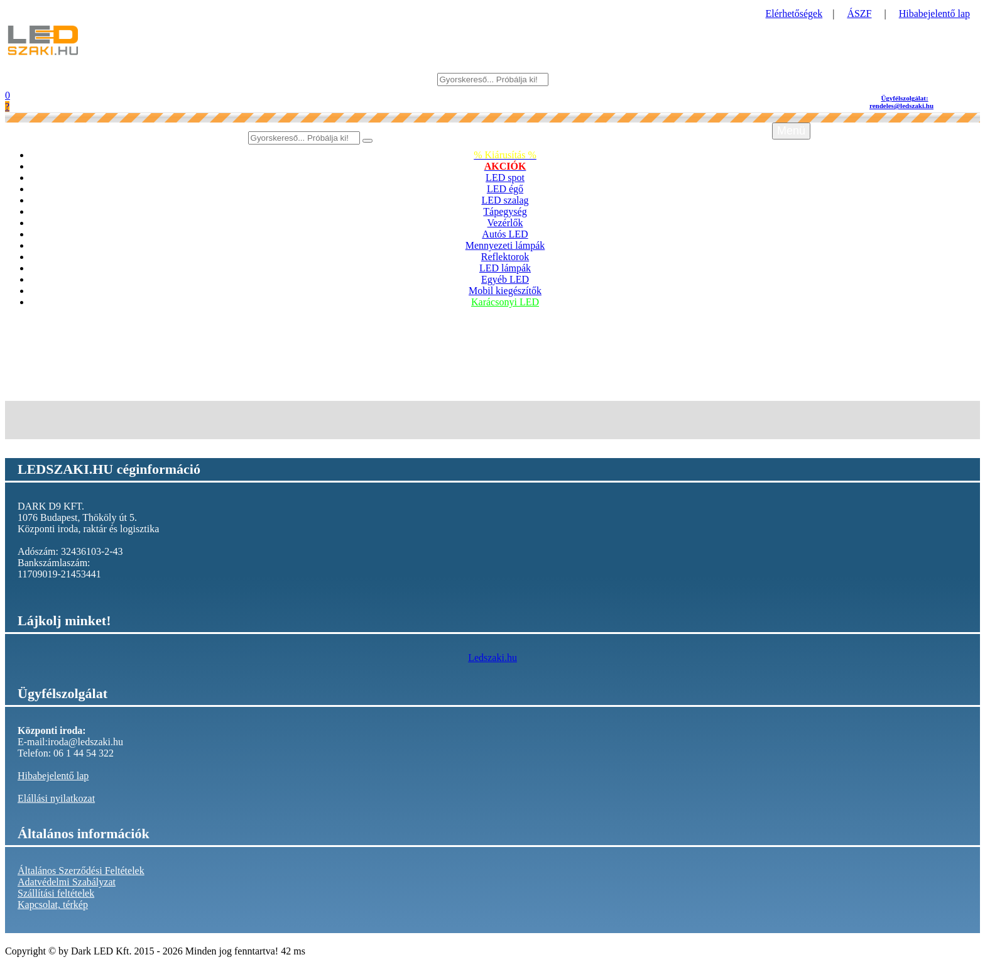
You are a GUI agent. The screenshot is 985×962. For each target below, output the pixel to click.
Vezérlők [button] (505, 222)
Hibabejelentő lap (934, 13)
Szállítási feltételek (56, 893)
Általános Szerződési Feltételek (81, 870)
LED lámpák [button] (505, 268)
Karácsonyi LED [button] (505, 302)
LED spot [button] (505, 177)
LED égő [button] (505, 188)
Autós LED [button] (505, 234)
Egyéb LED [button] (505, 279)
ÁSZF (859, 13)
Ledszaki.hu (492, 657)
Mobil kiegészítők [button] (505, 290)
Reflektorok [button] (505, 256)
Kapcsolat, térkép (53, 904)
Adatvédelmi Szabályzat (67, 882)
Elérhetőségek (794, 13)
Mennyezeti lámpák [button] (505, 245)
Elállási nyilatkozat (56, 798)
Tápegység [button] (504, 211)
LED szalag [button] (504, 200)
